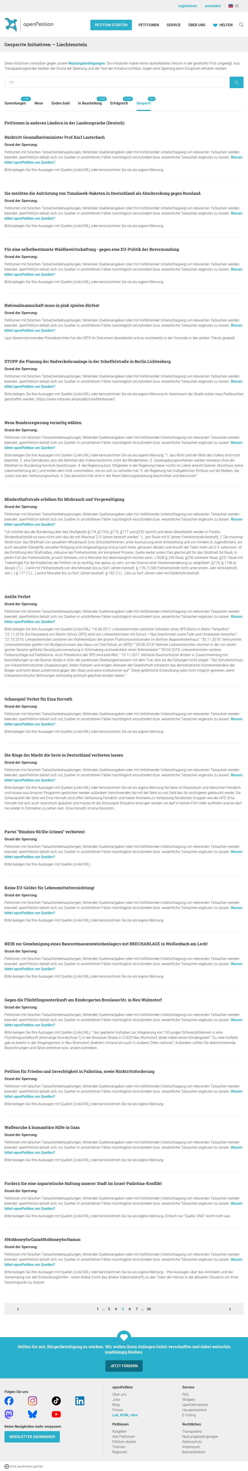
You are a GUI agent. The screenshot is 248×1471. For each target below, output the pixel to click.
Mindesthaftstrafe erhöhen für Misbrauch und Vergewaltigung (64, 499)
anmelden (213, 6)
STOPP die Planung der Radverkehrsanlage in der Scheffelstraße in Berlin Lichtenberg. (88, 361)
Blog (116, 1405)
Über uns (119, 1394)
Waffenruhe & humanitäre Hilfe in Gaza (42, 1127)
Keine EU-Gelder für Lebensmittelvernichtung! (49, 887)
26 (149, 1309)
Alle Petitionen (123, 1436)
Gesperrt (144, 101)
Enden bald (61, 103)
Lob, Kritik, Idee (125, 1415)
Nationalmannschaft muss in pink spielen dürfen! (51, 305)
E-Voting (189, 1415)
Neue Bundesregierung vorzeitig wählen (42, 422)
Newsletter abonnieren (32, 1437)
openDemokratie (195, 1405)
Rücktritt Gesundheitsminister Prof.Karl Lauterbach (54, 137)
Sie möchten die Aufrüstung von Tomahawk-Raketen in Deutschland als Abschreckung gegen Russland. (103, 193)
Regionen (119, 1452)
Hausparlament (194, 1410)
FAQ (185, 1394)
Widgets (188, 1399)
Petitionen (149, 25)
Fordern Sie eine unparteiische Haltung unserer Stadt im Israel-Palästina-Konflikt (83, 1183)
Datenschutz (192, 1442)
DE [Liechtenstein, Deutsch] (233, 6)
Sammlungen (15, 101)
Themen (118, 1447)
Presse (117, 1410)
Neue (39, 103)
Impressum (191, 1447)
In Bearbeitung (90, 101)
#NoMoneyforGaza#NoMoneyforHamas (42, 1239)
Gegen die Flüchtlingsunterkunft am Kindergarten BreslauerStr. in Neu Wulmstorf (83, 999)
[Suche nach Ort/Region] (114, 82)
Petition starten (111, 25)
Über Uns (196, 25)
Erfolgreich (119, 101)
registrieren (187, 6)
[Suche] (241, 24)
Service (174, 25)
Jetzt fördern (124, 1366)
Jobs (116, 1399)
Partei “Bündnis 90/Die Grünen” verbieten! (44, 831)
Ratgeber (119, 1431)
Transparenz (192, 1431)
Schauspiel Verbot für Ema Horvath (38, 699)
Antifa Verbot (17, 596)
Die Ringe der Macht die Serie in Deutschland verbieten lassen (63, 755)
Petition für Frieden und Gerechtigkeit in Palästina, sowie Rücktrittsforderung (79, 1071)
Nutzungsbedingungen (87, 63)
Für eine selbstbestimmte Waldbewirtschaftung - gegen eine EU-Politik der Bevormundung (91, 249)
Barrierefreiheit (193, 1452)
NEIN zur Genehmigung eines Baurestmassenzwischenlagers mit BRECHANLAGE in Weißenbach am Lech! (105, 943)
